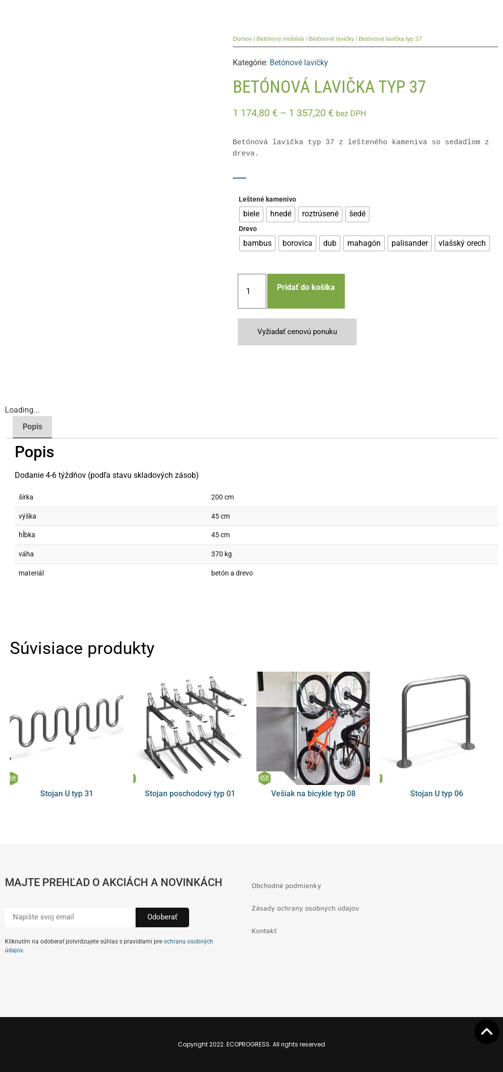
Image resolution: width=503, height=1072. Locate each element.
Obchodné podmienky (286, 885)
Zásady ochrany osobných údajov (305, 908)
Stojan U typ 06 (436, 793)
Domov (242, 38)
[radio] (251, 214)
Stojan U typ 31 (66, 793)
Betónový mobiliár (280, 38)
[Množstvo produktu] (252, 291)
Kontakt (264, 930)
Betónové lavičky (331, 38)
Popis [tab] (32, 426)
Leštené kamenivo (267, 199)
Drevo (248, 229)
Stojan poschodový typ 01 (190, 793)
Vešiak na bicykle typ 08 (313, 793)
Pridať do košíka (306, 287)
